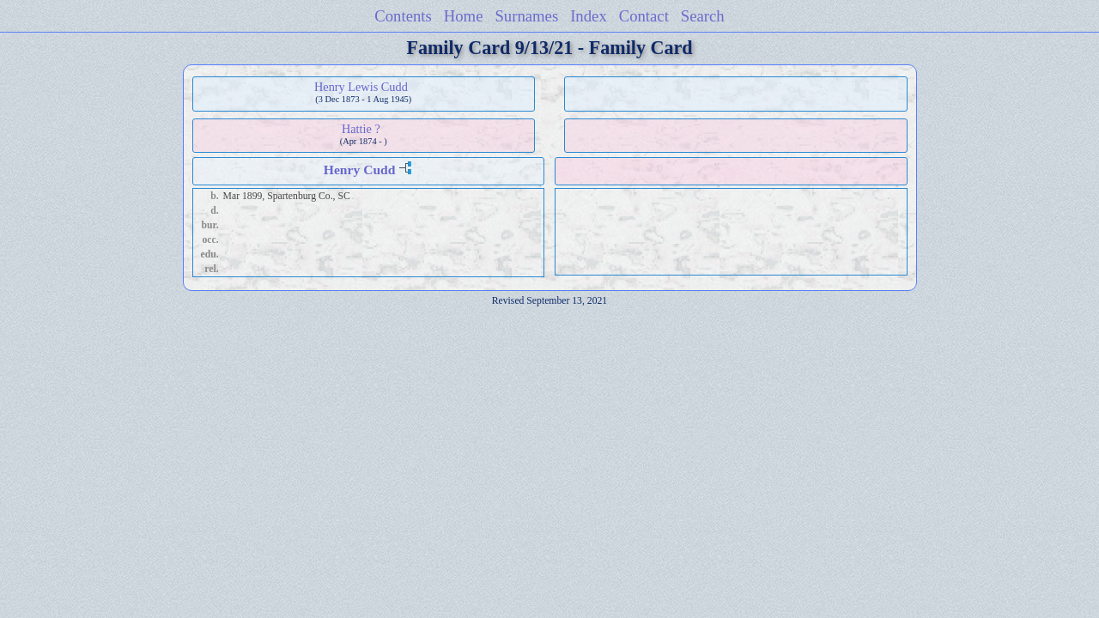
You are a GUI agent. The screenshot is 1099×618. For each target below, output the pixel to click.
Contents (403, 16)
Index (588, 16)
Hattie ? (361, 129)
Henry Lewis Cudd (361, 87)
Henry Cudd (360, 169)
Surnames (526, 16)
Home (463, 16)
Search (703, 16)
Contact (644, 16)
